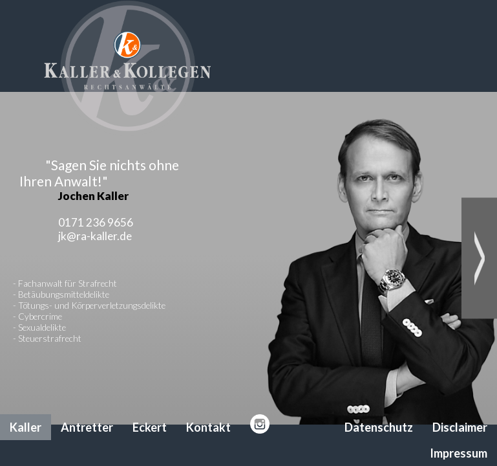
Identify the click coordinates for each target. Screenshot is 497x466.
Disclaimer (459, 427)
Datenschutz (378, 427)
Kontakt (208, 427)
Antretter (87, 427)
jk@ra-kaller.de (95, 236)
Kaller (25, 427)
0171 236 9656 (95, 222)
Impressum (458, 453)
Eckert (149, 427)
